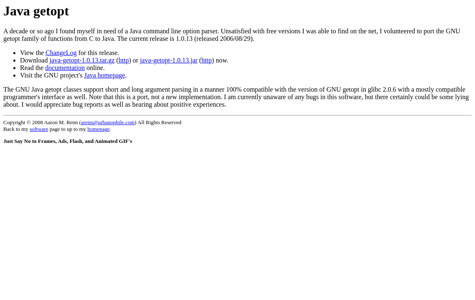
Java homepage (104, 75)
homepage (99, 129)
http (123, 60)
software (39, 129)
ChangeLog (61, 52)
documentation (65, 67)
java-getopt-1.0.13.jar (169, 60)
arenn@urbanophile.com (108, 122)
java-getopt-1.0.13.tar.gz (82, 60)
